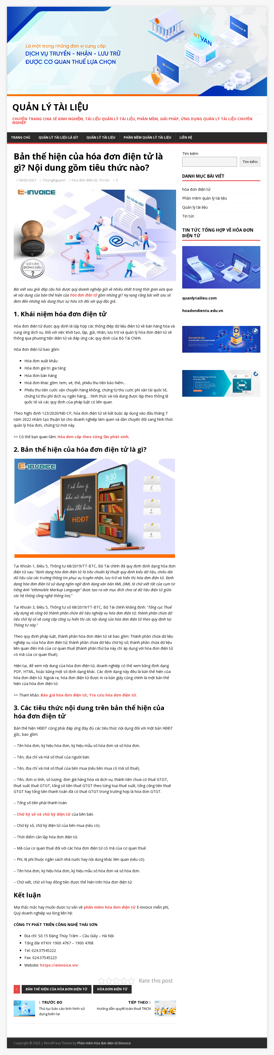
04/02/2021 (27, 180)
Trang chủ (20, 137)
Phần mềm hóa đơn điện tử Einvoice (104, 1043)
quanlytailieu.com (199, 298)
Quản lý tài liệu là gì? (58, 137)
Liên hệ (186, 137)
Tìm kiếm (190, 153)
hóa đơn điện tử (84, 180)
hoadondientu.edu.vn (202, 310)
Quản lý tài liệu (100, 137)
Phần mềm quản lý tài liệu (147, 137)
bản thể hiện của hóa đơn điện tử (56, 989)
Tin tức (104, 180)
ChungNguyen (54, 180)
